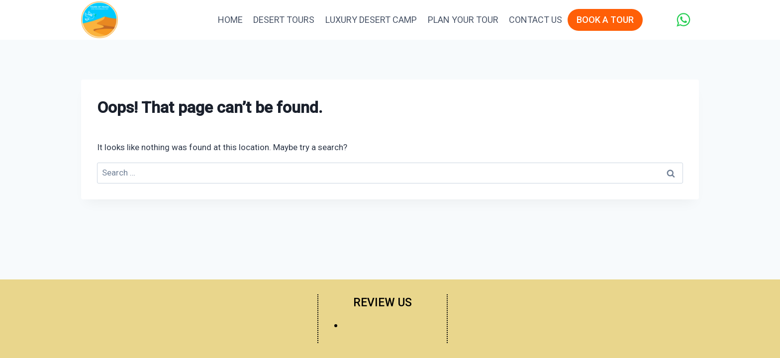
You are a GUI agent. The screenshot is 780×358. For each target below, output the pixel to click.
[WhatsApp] (683, 19)
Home (230, 19)
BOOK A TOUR (605, 19)
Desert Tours (283, 19)
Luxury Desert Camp (371, 19)
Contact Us (535, 19)
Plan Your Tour (463, 19)
